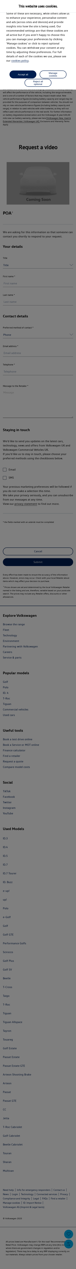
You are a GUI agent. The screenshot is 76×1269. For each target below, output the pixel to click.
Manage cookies (53, 74)
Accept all (23, 74)
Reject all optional (38, 83)
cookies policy (19, 60)
